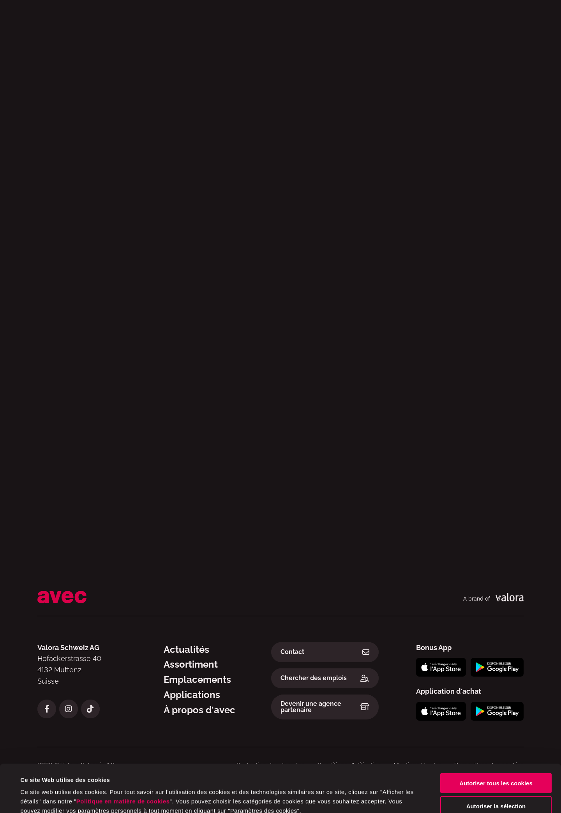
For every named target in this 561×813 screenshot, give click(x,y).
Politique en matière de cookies (123, 756)
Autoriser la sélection (496, 761)
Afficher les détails (331, 797)
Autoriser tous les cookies (496, 738)
